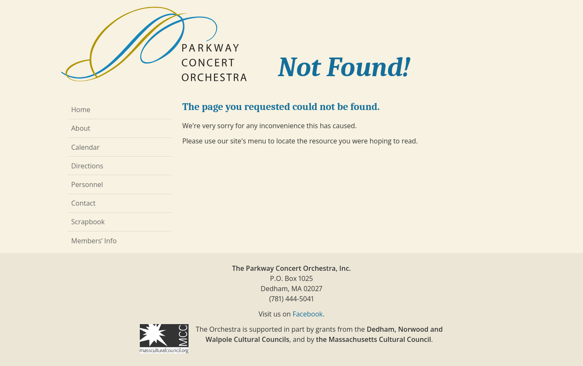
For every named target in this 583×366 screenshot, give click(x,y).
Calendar (85, 147)
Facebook (307, 314)
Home (80, 109)
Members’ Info (94, 240)
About (80, 128)
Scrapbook (88, 221)
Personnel (87, 184)
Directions (87, 166)
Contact (83, 203)
